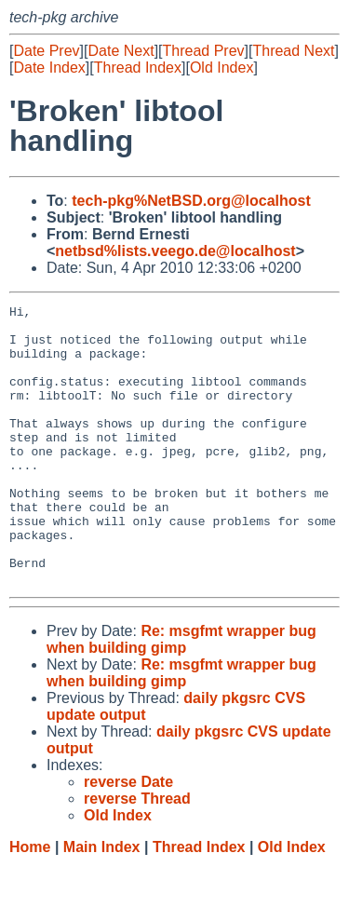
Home (29, 903)
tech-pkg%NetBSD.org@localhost (191, 201)
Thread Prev (204, 51)
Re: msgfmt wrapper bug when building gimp (181, 695)
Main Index (102, 903)
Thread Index (137, 67)
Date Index (49, 67)
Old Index (221, 67)
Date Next (120, 51)
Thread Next (293, 51)
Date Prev (46, 51)
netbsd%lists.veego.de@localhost (175, 251)
